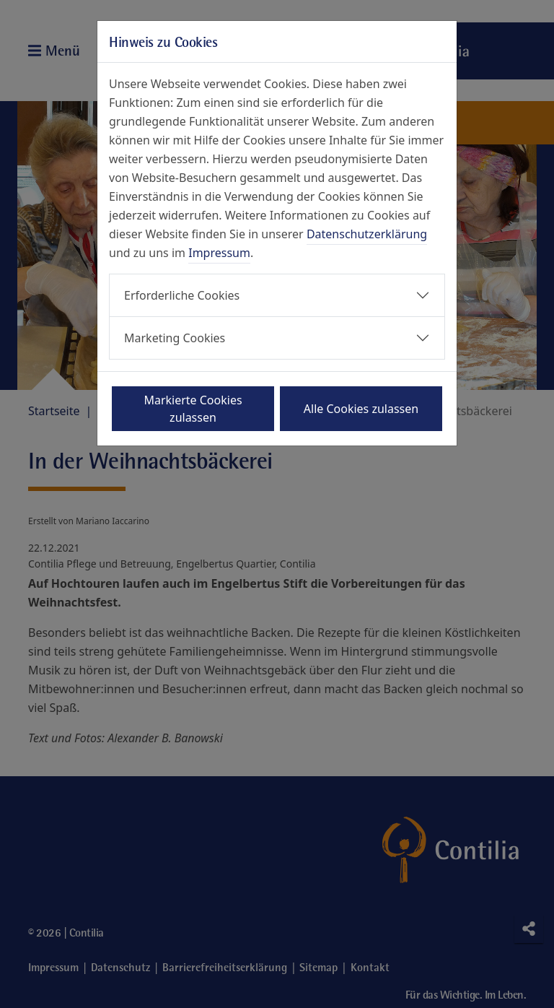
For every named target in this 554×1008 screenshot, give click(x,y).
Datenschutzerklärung (367, 234)
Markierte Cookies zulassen (193, 408)
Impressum (219, 253)
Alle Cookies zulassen (361, 409)
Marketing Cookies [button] (174, 338)
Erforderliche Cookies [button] (181, 295)
